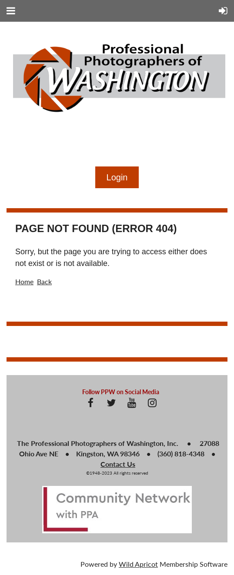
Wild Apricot (138, 564)
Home (24, 281)
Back (44, 281)
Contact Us (117, 464)
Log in (117, 177)
